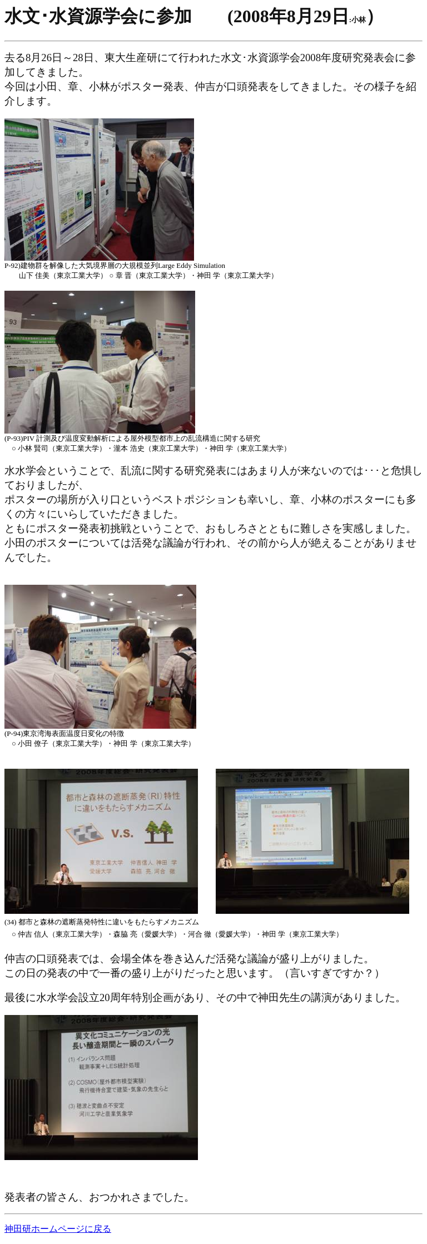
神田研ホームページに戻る (57, 1228)
